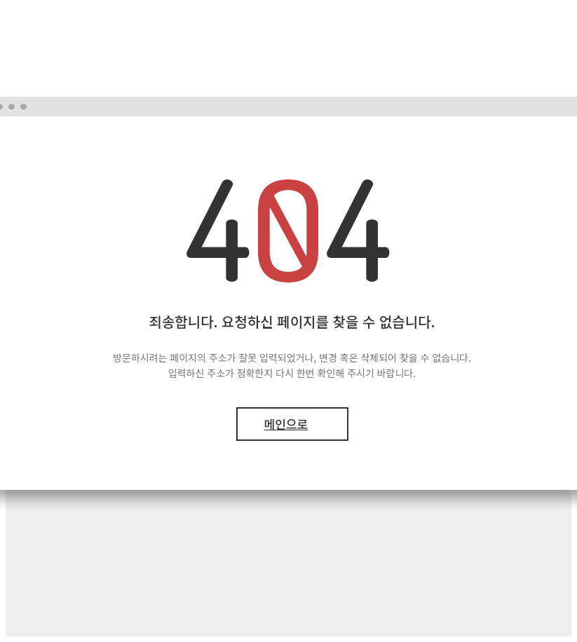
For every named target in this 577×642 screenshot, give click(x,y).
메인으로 (286, 423)
